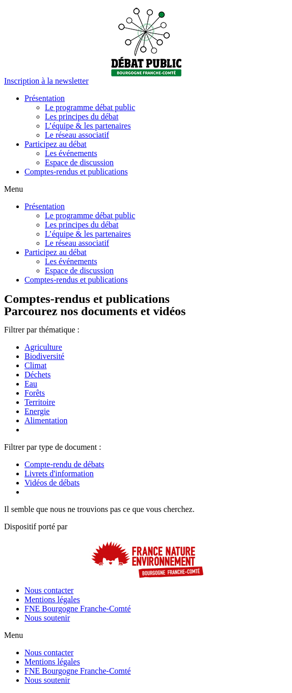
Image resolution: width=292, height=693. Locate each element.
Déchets (37, 374)
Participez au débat (55, 144)
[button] (46, 80)
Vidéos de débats (51, 482)
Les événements (71, 153)
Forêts (34, 393)
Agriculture (43, 347)
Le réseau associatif (77, 135)
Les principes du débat (81, 116)
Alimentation (45, 420)
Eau (30, 383)
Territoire (39, 402)
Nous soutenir (47, 617)
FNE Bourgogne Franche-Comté (77, 608)
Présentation (44, 98)
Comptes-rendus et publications (76, 171)
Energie (36, 411)
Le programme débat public (90, 107)
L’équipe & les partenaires (88, 125)
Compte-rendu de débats (64, 464)
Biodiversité (44, 356)
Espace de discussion (79, 162)
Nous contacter (48, 590)
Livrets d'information (59, 473)
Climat (35, 365)
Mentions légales (52, 599)
